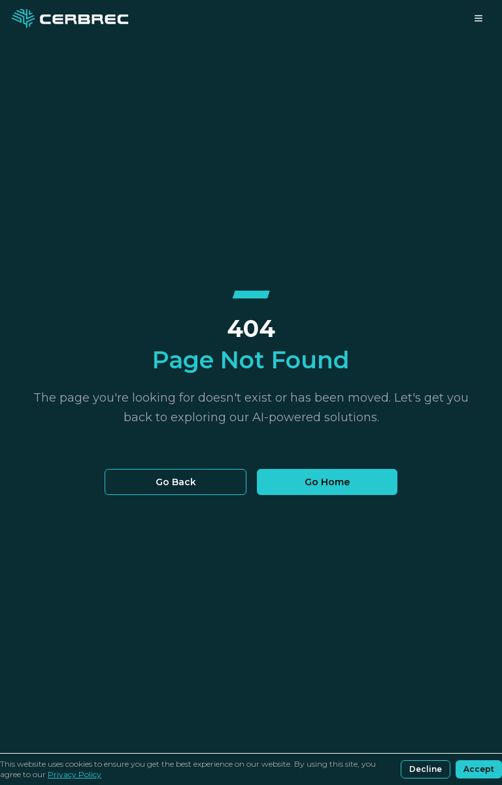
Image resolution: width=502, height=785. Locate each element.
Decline (425, 769)
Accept (478, 769)
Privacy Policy (74, 774)
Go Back (176, 482)
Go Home (327, 482)
